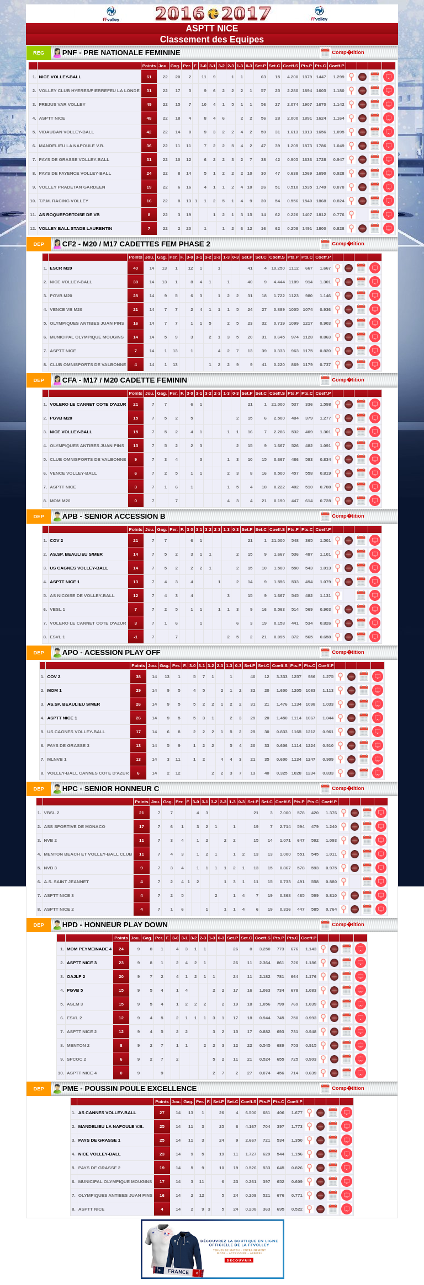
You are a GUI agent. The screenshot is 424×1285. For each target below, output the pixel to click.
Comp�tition (342, 52)
